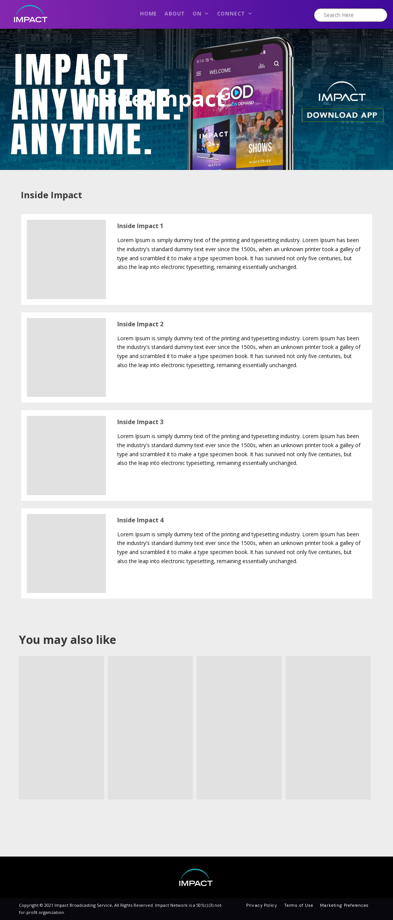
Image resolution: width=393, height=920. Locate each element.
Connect (235, 15)
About (175, 13)
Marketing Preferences (344, 905)
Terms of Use (298, 905)
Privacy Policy (261, 905)
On (201, 15)
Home (148, 13)
